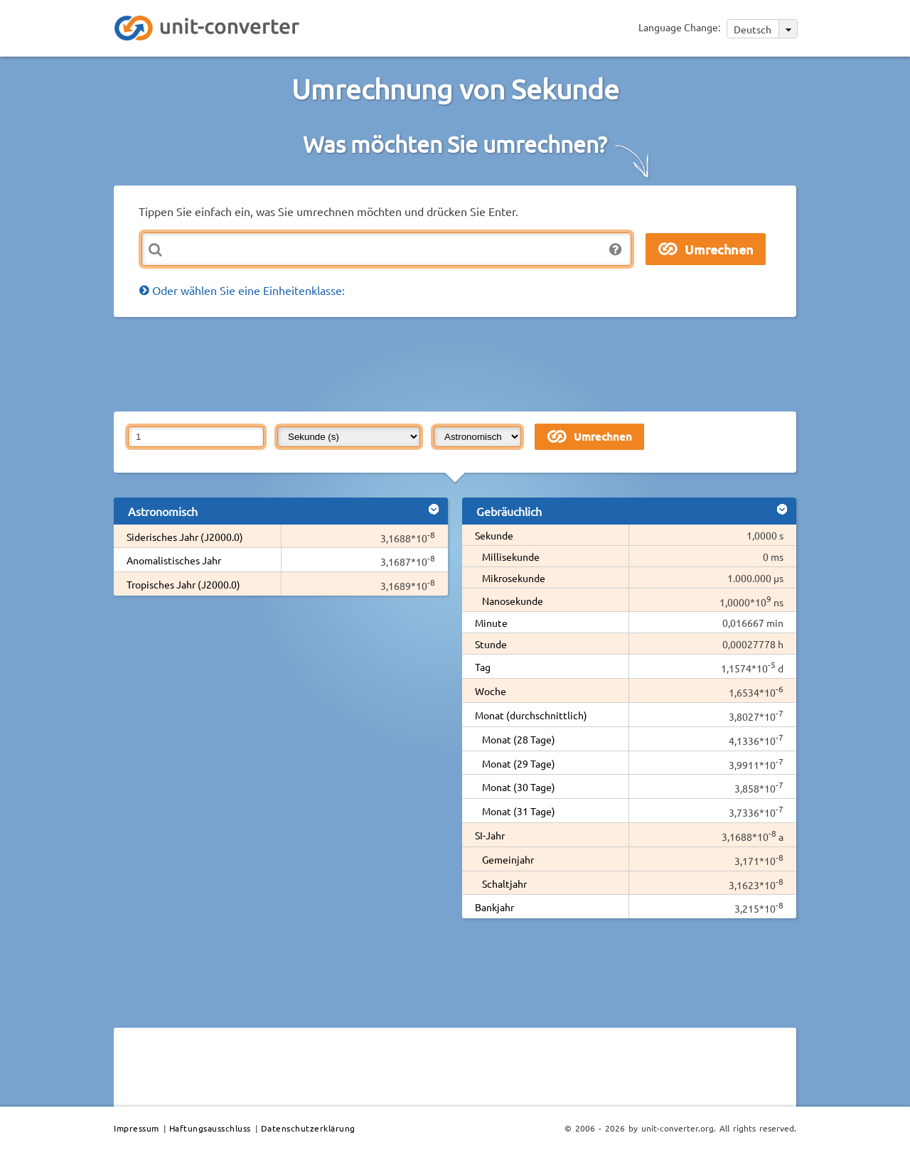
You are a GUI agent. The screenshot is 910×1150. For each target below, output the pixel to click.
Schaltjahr (504, 883)
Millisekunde (511, 556)
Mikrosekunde (513, 577)
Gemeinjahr (508, 859)
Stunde (491, 644)
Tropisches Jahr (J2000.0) (183, 584)
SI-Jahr (490, 835)
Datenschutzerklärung (308, 1128)
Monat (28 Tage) (518, 739)
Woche (490, 690)
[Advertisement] (458, 363)
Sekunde (494, 535)
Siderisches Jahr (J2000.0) (185, 536)
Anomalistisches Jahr (174, 560)
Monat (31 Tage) (518, 811)
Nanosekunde (512, 600)
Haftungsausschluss (210, 1128)
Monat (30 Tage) (518, 786)
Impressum (136, 1128)
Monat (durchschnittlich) (531, 715)
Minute (491, 622)
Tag (483, 666)
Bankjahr (494, 907)
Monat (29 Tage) (518, 763)
